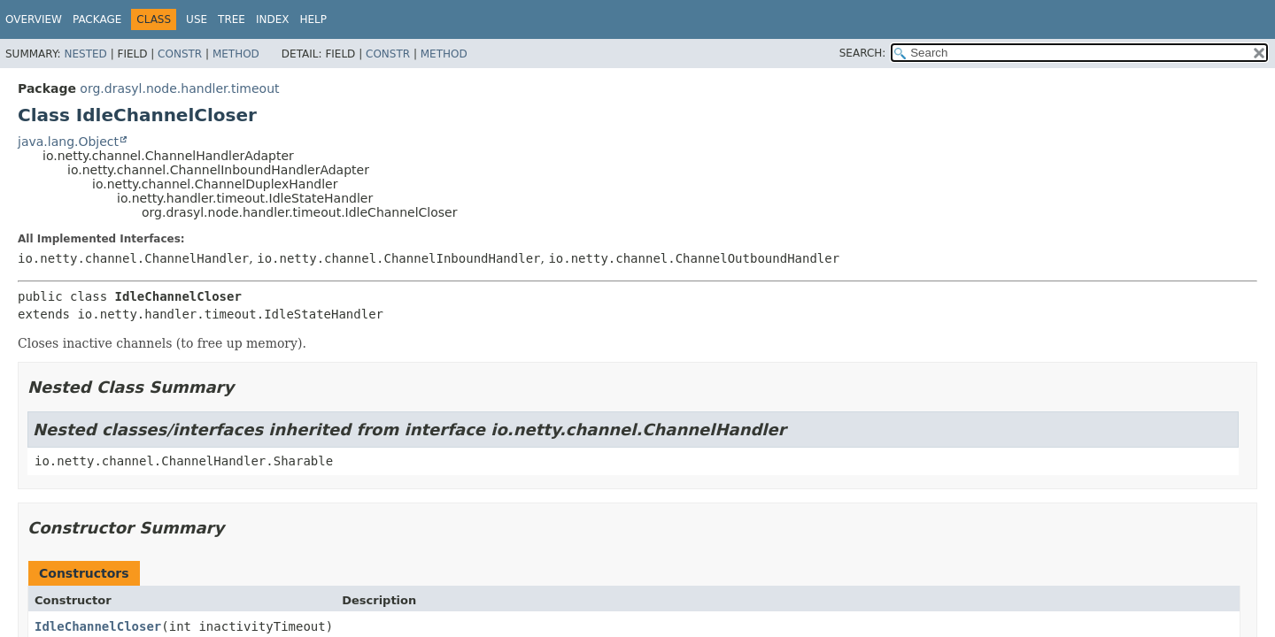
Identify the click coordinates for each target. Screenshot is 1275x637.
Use (196, 19)
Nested (85, 54)
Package (97, 19)
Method (235, 54)
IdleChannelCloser (98, 626)
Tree (231, 19)
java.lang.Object (68, 141)
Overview (33, 19)
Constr (180, 54)
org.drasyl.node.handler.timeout (179, 88)
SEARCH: (862, 53)
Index (273, 19)
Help (313, 19)
